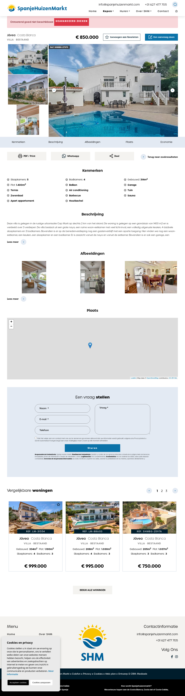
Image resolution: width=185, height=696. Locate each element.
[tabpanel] (35, 536)
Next (172, 90)
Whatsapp (70, 156)
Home (93, 11)
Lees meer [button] (13, 298)
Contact (163, 11)
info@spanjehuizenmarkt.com (119, 4)
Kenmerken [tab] (18, 142)
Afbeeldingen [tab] (92, 142)
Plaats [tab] (129, 142)
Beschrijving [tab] (55, 142)
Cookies (98, 673)
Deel (114, 156)
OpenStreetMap (153, 378)
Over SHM (45, 634)
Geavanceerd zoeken (72, 21)
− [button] (11, 326)
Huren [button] (124, 11)
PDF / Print (26, 156)
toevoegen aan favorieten (121, 37)
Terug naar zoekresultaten (159, 157)
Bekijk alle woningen (92, 590)
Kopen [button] (107, 11)
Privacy (87, 673)
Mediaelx (142, 673)
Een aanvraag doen (162, 37)
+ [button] (11, 322)
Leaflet (133, 378)
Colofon (76, 673)
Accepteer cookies (18, 682)
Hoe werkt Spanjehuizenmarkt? (136, 686)
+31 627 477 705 (156, 4)
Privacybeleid (139, 438)
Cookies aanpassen (41, 682)
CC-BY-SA (173, 378)
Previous (54, 90)
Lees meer (13, 241)
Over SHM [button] (143, 11)
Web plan (110, 673)
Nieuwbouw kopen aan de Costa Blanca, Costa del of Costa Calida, (136, 689)
